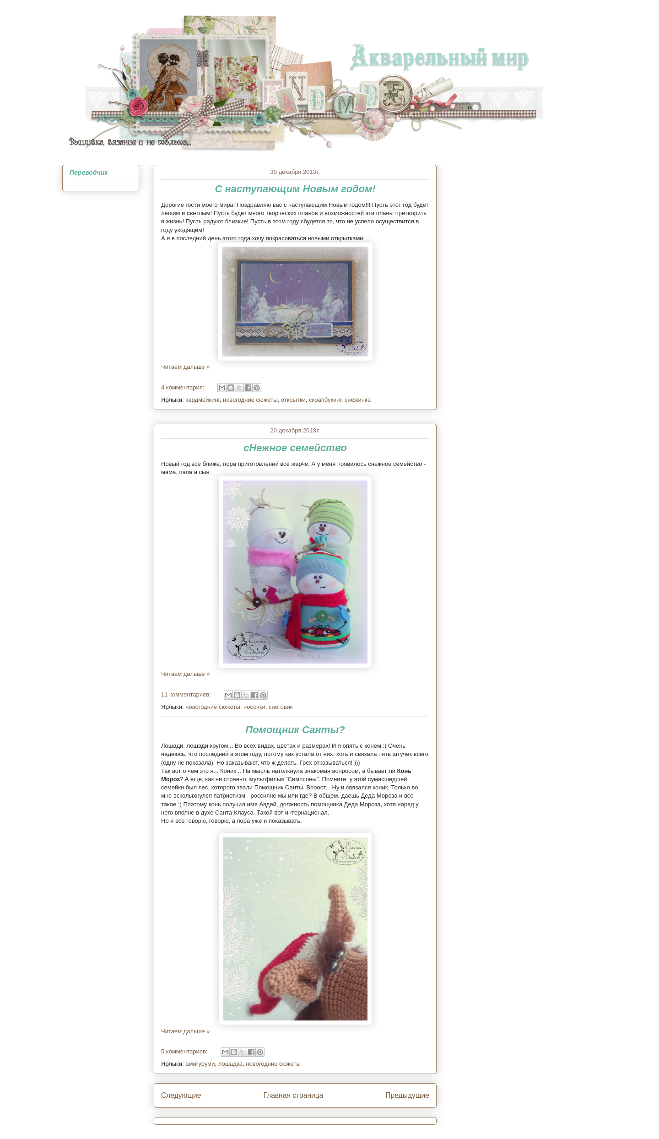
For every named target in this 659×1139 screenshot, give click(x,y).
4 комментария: (183, 387)
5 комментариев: (185, 1051)
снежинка (358, 399)
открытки (293, 399)
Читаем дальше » (185, 366)
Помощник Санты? (295, 729)
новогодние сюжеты (250, 399)
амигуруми (200, 1063)
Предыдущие (407, 1095)
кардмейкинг (202, 399)
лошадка (230, 1063)
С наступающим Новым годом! (295, 188)
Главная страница (293, 1095)
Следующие (181, 1095)
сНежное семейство (295, 447)
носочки (254, 706)
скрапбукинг (325, 399)
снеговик (280, 706)
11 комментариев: (186, 694)
